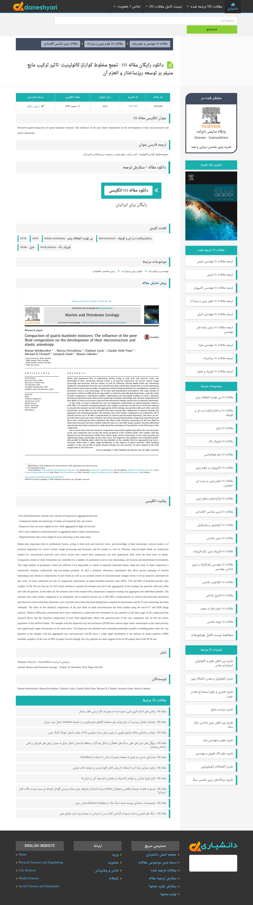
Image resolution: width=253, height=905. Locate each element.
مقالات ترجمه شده (164, 861)
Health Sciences (29, 869)
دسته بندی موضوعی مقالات (157, 853)
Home (22, 846)
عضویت (113, 853)
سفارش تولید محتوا (163, 877)
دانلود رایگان (35, 97)
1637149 (133, 97)
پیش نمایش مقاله (154, 274)
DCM (23, 229)
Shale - (27, 238)
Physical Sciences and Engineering (41, 853)
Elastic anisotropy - (68, 229)
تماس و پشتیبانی (107, 861)
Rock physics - (55, 238)
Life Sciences (27, 861)
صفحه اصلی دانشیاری (161, 846)
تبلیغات (114, 869)
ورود (115, 846)
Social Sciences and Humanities (39, 877)
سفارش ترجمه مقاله (163, 869)
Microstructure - (125, 229)
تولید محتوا (168, 885)
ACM (35, 229)
